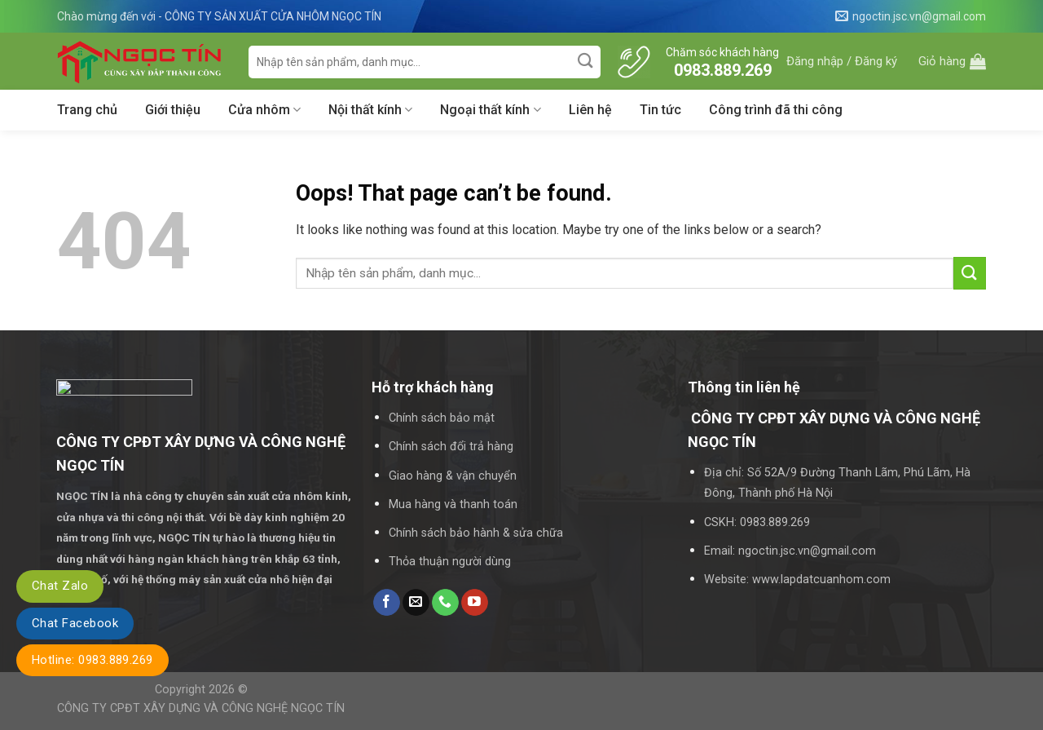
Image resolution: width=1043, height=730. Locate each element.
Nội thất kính (370, 110)
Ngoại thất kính (490, 110)
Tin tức (660, 109)
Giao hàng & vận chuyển (453, 476)
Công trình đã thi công (776, 109)
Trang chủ (87, 109)
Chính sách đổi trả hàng (451, 446)
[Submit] (586, 61)
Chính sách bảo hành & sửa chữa (476, 533)
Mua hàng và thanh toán (453, 504)
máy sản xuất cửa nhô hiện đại (256, 579)
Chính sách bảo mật (442, 418)
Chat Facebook (75, 623)
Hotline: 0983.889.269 (92, 660)
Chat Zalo (60, 585)
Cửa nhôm (264, 110)
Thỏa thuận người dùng (450, 562)
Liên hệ (590, 109)
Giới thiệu (172, 109)
